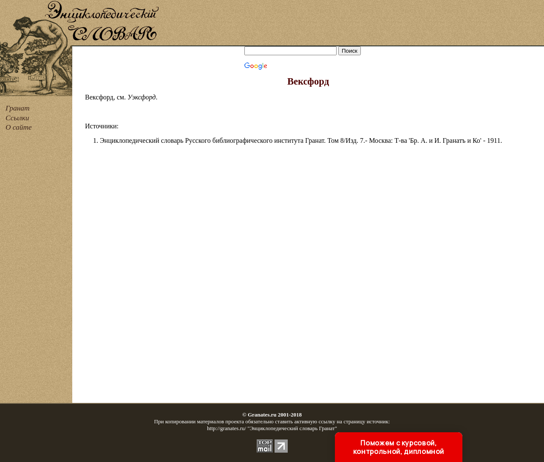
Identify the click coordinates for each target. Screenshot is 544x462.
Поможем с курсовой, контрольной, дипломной (398, 447)
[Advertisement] (352, 23)
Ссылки (17, 118)
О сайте (19, 127)
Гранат (17, 108)
